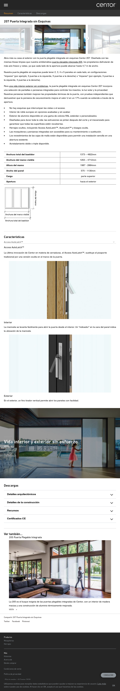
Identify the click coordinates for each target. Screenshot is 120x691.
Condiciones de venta (12, 669)
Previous (33, 38)
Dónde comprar (10, 663)
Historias (7, 656)
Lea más (101, 683)
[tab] (60, 494)
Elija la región (10, 679)
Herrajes (7, 644)
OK (113, 685)
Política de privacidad (12, 674)
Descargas (41, 13)
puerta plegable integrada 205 (67, 62)
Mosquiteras (9, 641)
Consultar (108, 675)
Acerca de (8, 660)
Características (25, 13)
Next (87, 38)
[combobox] (60, 242)
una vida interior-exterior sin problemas (28, 86)
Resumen (8, 13)
